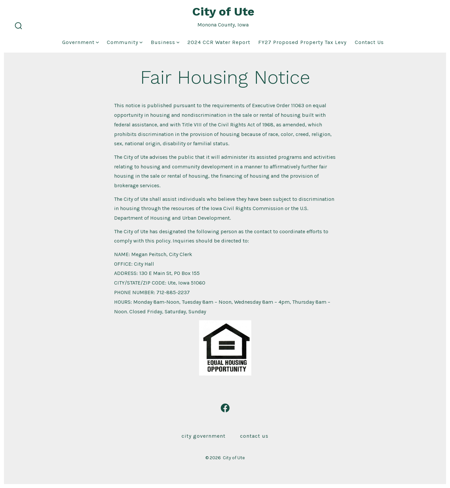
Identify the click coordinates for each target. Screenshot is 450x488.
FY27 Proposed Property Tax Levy (302, 42)
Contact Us (369, 42)
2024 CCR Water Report (218, 42)
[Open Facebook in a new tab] (225, 408)
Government (80, 42)
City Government (203, 436)
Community (125, 42)
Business (165, 42)
